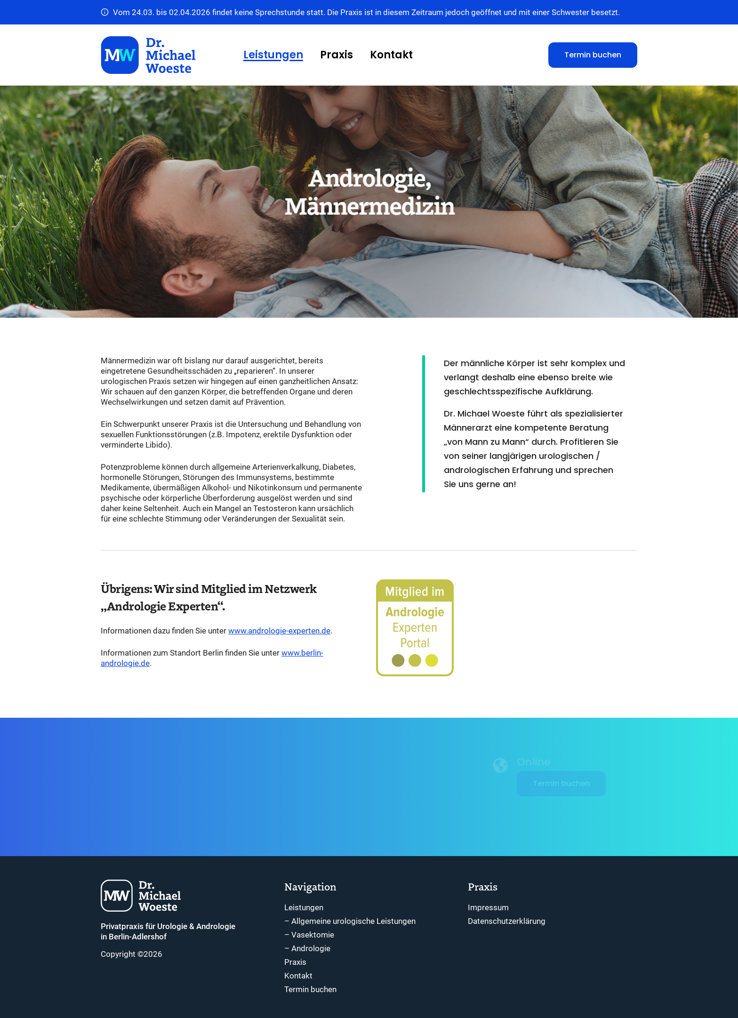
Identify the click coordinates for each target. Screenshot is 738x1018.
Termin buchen (592, 54)
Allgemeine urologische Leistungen (353, 921)
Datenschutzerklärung (506, 921)
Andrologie (310, 948)
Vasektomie (312, 934)
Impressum (488, 907)
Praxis (336, 55)
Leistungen (273, 55)
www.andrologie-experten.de (279, 630)
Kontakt (391, 55)
